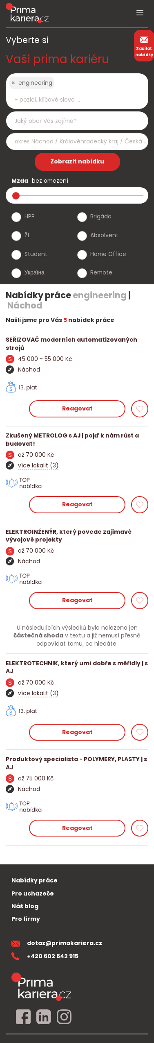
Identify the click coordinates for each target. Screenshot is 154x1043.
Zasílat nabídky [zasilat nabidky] (144, 45)
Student (36, 254)
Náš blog (24, 906)
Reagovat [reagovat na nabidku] (77, 408)
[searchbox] (72, 99)
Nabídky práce (34, 880)
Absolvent (104, 235)
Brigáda (101, 216)
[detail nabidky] (77, 344)
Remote (101, 272)
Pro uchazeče (32, 893)
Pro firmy (25, 919)
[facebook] (23, 1017)
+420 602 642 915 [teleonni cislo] (44, 956)
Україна (35, 272)
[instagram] (64, 1017)
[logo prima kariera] (27, 13)
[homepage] (41, 987)
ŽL (27, 235)
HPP (30, 216)
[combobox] (77, 91)
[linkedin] (43, 1017)
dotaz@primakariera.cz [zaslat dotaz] (56, 943)
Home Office (108, 254)
